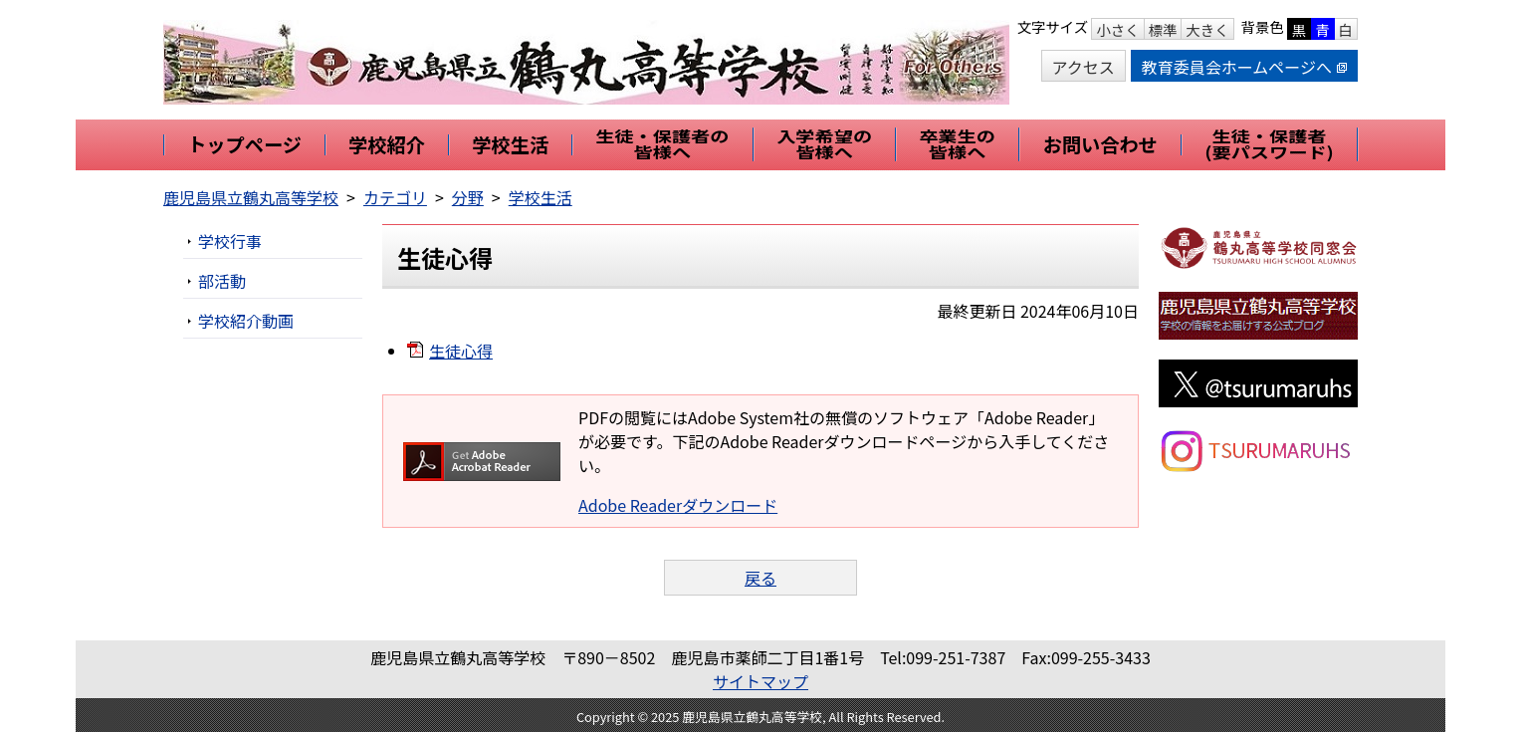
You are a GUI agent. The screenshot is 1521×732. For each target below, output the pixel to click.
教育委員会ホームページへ (1244, 67)
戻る (760, 578)
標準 (1163, 29)
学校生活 (540, 197)
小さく (1117, 29)
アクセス (1083, 67)
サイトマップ (760, 681)
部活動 (222, 281)
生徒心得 (461, 351)
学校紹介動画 (246, 321)
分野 (468, 197)
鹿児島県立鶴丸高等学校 (250, 197)
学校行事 (230, 241)
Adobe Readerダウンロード (677, 505)
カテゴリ (395, 197)
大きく (1207, 29)
